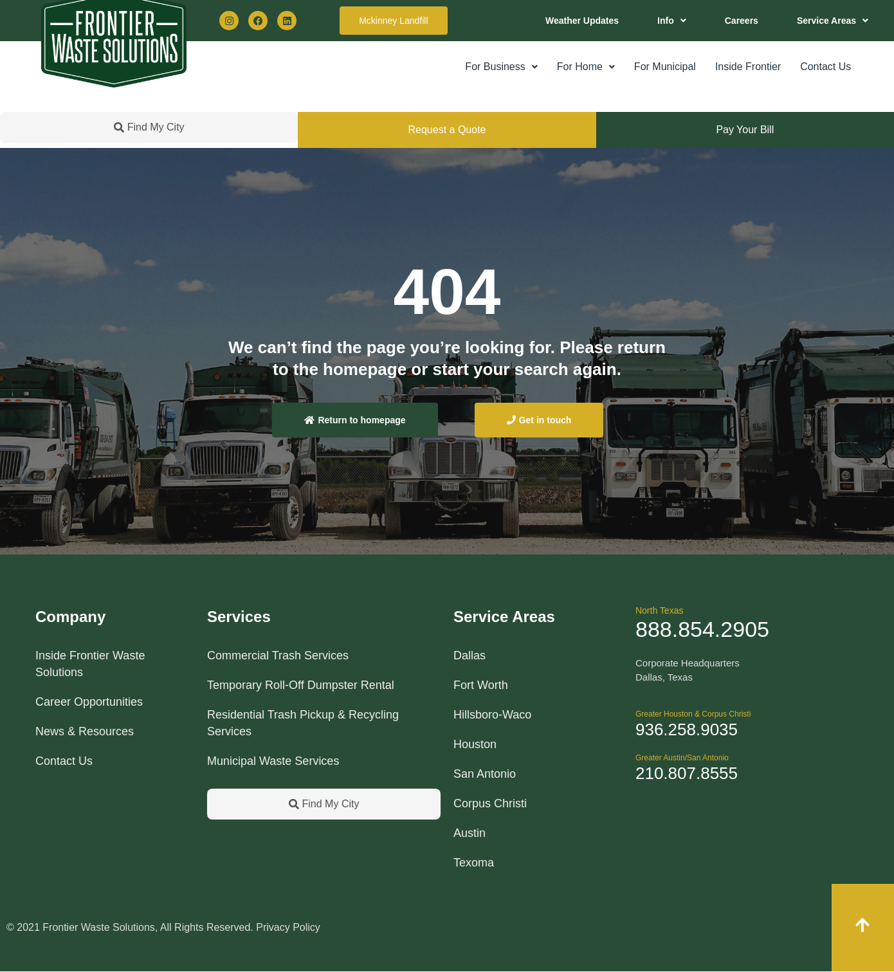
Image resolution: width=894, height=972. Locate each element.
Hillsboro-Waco (492, 714)
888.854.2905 (702, 629)
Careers (741, 20)
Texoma (473, 862)
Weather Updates (582, 20)
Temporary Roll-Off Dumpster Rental (300, 685)
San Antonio (484, 773)
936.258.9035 (686, 729)
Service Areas (832, 20)
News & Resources (84, 731)
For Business (501, 66)
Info (671, 20)
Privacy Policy (288, 927)
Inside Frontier (748, 66)
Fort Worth (480, 685)
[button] (672, 20)
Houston (475, 744)
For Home (586, 66)
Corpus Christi (490, 803)
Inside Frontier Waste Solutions (90, 664)
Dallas (469, 655)
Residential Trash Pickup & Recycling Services (303, 723)
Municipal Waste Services (273, 761)
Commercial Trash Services (278, 655)
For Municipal (665, 66)
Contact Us (825, 66)
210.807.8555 (686, 773)
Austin (469, 833)
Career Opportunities (89, 701)
